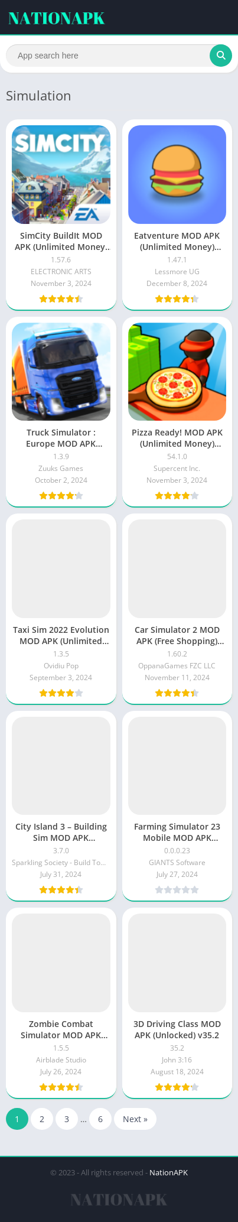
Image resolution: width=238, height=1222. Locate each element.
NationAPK (168, 1172)
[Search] (119, 55)
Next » (135, 1118)
